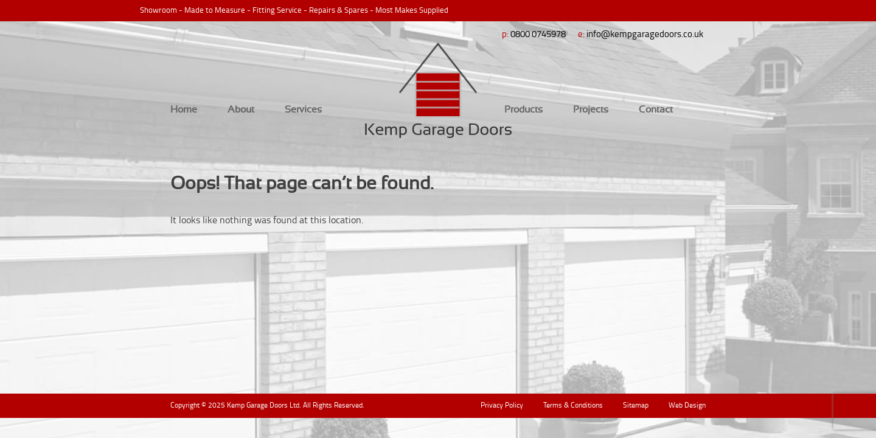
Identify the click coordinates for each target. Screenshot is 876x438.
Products (523, 109)
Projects (590, 109)
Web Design (687, 405)
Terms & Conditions (573, 405)
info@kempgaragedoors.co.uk (644, 33)
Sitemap (635, 405)
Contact (656, 109)
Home (183, 109)
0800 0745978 (538, 33)
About (241, 109)
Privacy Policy (502, 405)
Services (303, 109)
